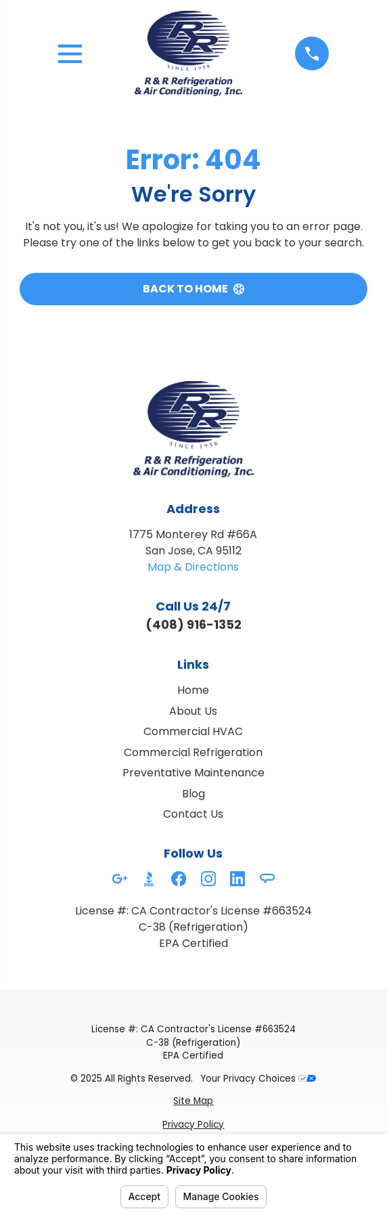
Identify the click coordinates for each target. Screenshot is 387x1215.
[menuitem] (193, 1101)
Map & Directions (193, 567)
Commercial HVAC (193, 731)
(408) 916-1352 (193, 624)
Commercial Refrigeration (193, 752)
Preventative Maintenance (193, 772)
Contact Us (193, 814)
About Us (193, 711)
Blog (193, 793)
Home (193, 690)
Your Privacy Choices (258, 1078)
